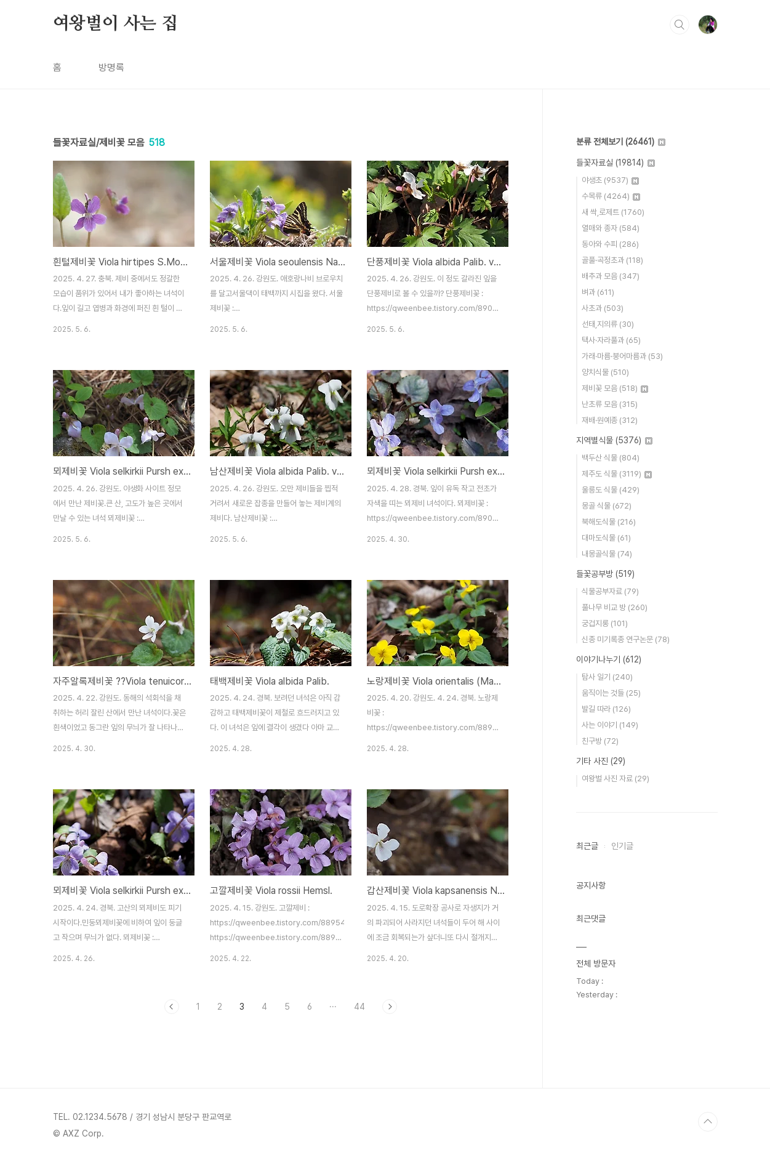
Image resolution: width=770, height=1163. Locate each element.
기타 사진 (600, 761)
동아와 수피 (610, 244)
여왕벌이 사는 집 (115, 24)
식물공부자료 (610, 591)
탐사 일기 (607, 677)
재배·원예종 (610, 420)
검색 (679, 24)
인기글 (622, 846)
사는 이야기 (610, 725)
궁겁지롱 (605, 623)
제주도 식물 (617, 473)
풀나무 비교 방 (615, 607)
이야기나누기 (608, 659)
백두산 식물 (611, 457)
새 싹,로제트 (613, 212)
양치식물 (605, 372)
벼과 (598, 292)
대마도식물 (606, 537)
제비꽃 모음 (615, 388)
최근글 (587, 846)
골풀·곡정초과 (612, 260)
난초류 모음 (610, 404)
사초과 (603, 308)
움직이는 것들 (611, 693)
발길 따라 (606, 709)
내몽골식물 (607, 553)
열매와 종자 (611, 228)
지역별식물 (614, 440)
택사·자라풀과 (611, 340)
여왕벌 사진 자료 (615, 778)
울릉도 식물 (611, 489)
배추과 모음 (611, 276)
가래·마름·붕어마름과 (622, 356)
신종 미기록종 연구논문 (626, 639)
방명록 (111, 67)
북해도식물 (609, 521)
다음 (389, 1006)
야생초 (610, 180)
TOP (708, 1122)
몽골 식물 (607, 505)
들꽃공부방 (605, 574)
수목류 (611, 196)
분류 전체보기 (620, 142)
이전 (171, 1006)
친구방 (600, 741)
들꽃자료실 (615, 162)
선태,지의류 (608, 324)
